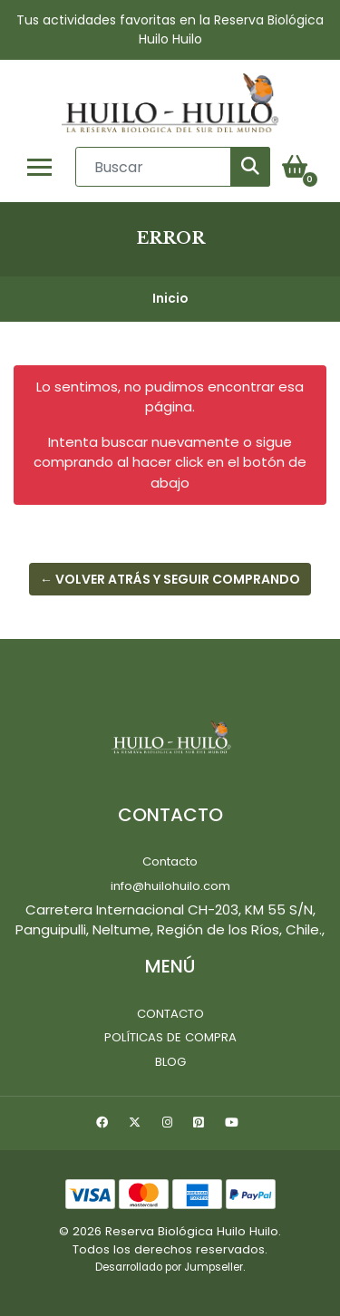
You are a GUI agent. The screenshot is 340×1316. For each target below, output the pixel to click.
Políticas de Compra (170, 1037)
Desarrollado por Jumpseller (169, 1267)
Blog (170, 1061)
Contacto (170, 861)
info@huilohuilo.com (170, 886)
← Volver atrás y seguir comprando (170, 579)
